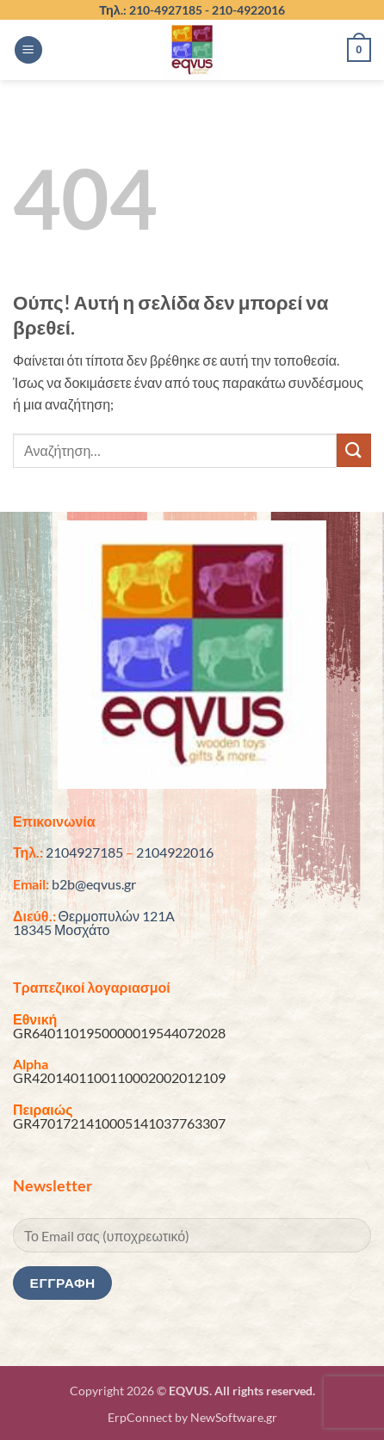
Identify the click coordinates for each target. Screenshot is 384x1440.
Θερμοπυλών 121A (117, 916)
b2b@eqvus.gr (94, 884)
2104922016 (175, 852)
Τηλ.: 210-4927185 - (155, 10)
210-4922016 (248, 10)
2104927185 (84, 852)
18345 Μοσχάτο (61, 929)
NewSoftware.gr (233, 1417)
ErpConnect (140, 1417)
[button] (28, 50)
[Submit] (354, 450)
